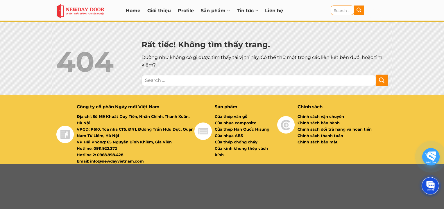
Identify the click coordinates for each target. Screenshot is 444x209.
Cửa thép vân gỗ (231, 116)
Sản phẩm (215, 10)
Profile (186, 10)
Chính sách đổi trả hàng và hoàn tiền (335, 129)
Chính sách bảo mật (318, 142)
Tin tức (247, 10)
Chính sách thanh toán (320, 135)
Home (133, 10)
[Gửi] (359, 10)
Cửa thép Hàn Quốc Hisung (242, 129)
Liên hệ (274, 10)
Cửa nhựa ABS (229, 135)
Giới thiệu (159, 10)
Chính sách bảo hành (319, 122)
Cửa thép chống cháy (236, 142)
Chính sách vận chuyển (321, 116)
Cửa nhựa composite (235, 122)
